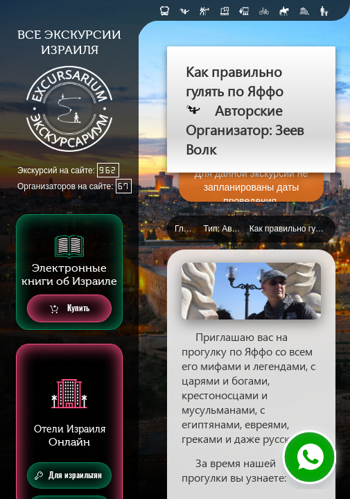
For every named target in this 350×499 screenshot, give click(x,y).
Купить (69, 309)
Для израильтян (68, 475)
